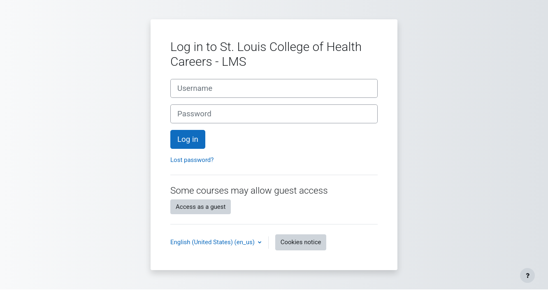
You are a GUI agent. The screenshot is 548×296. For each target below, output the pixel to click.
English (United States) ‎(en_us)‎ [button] (213, 242)
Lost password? (192, 160)
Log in (187, 139)
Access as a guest (200, 206)
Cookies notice (301, 242)
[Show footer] (527, 275)
